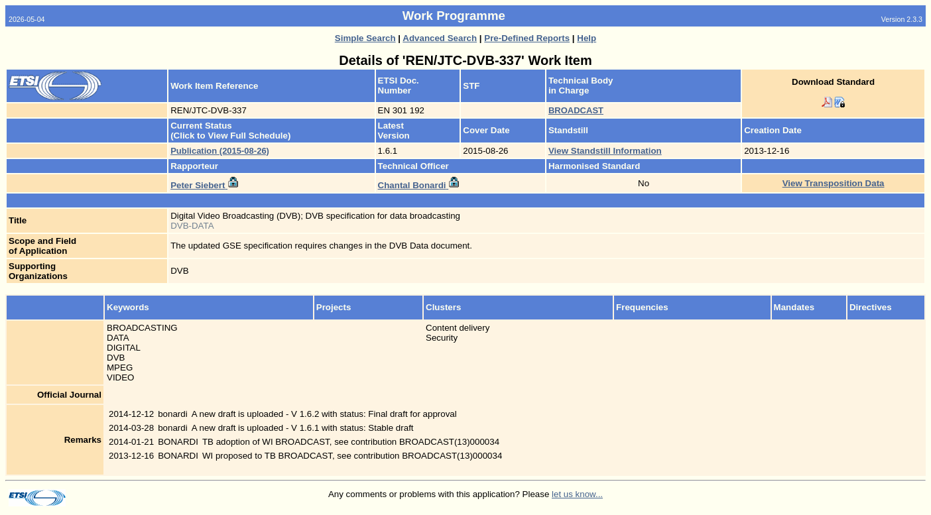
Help (586, 38)
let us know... (577, 494)
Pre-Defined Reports (527, 38)
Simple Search (365, 38)
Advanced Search (440, 38)
